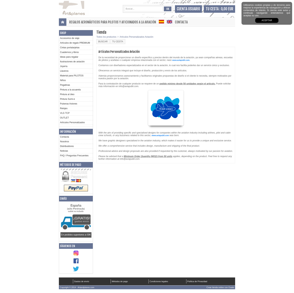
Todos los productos (106, 37)
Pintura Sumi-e (67, 99)
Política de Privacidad (197, 281)
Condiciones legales (159, 281)
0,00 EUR (227, 9)
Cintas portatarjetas (70, 47)
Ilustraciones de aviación (72, 61)
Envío (63, 199)
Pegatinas (65, 85)
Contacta (181, 22)
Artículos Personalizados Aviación (136, 37)
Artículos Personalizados (72, 122)
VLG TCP (65, 113)
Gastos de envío (81, 281)
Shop (63, 33)
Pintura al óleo (67, 94)
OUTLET (64, 117)
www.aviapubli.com (181, 60)
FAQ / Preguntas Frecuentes (74, 155)
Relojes (64, 108)
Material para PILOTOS (71, 75)
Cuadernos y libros (69, 52)
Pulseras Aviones (68, 103)
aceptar (267, 20)
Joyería (63, 66)
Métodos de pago (70, 165)
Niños (63, 80)
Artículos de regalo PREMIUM (75, 43)
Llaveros (64, 71)
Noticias (64, 151)
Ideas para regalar (69, 57)
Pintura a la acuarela (70, 89)
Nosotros (64, 141)
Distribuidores (67, 146)
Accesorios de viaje (69, 38)
